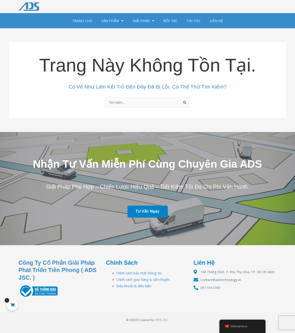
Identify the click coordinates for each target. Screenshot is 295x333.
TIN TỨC (193, 20)
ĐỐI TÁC (170, 20)
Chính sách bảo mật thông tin (139, 273)
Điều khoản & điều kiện (133, 286)
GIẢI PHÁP (143, 21)
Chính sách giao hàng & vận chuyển (143, 279)
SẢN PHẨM (112, 21)
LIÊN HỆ (216, 20)
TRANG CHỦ (82, 20)
